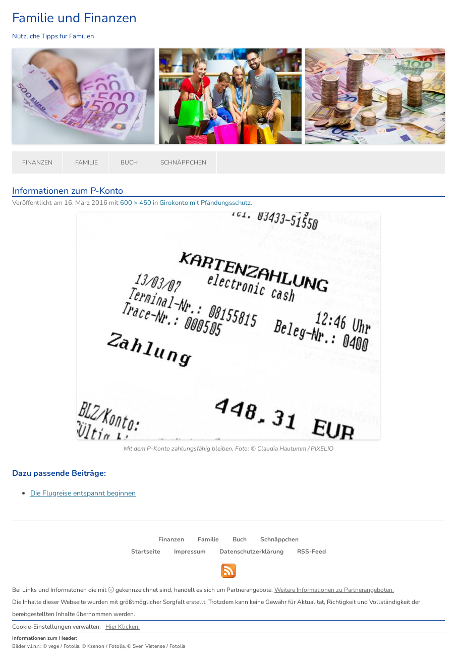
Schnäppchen (183, 162)
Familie (86, 162)
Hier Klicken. (122, 627)
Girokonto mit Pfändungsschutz (205, 202)
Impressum (190, 551)
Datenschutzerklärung (251, 551)
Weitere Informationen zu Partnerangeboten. (334, 590)
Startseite (145, 551)
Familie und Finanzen (74, 18)
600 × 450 (135, 202)
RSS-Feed (311, 551)
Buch (129, 162)
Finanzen (37, 162)
